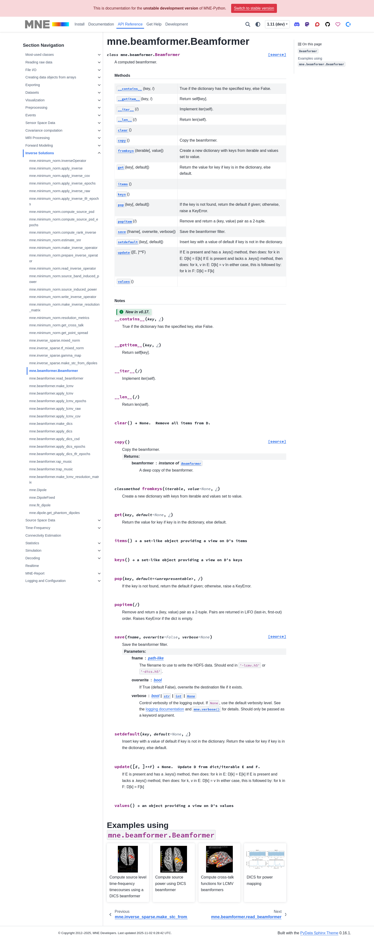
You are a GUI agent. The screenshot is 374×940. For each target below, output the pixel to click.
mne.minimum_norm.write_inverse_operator (62, 297)
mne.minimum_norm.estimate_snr (55, 240)
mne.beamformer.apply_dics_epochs (57, 446)
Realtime (32, 566)
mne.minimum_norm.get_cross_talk (56, 325)
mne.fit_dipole (40, 505)
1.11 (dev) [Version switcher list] (276, 24)
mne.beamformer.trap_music (51, 469)
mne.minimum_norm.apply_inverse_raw (59, 191)
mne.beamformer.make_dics (51, 424)
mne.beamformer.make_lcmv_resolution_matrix (64, 479)
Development (176, 24)
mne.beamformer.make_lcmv (51, 386)
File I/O (30, 70)
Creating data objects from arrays (50, 77)
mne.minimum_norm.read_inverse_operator (62, 268)
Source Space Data (40, 520)
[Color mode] (258, 24)
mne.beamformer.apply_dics (50, 431)
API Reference (130, 24)
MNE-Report (34, 573)
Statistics (32, 543)
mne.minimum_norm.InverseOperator (57, 161)
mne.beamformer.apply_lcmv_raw (55, 409)
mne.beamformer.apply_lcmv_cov (54, 416)
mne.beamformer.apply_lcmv (51, 393)
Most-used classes (39, 55)
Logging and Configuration (45, 581)
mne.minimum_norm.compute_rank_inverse (62, 232)
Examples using (321, 62)
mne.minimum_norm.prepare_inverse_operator (63, 258)
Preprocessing (36, 107)
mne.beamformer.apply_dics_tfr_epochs (59, 454)
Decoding (32, 558)
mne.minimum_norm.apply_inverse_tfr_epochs (64, 201)
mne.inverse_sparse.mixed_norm (54, 340)
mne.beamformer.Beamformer (53, 371)
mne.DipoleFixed (42, 497)
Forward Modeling (39, 145)
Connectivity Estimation (43, 535)
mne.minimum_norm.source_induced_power (63, 289)
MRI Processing (37, 138)
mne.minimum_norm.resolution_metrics (59, 318)
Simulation (33, 550)
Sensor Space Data (40, 123)
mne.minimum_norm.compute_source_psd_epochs (63, 222)
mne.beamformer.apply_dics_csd (54, 439)
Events (30, 115)
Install (80, 24)
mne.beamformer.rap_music (50, 461)
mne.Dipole (38, 490)
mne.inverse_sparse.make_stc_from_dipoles (63, 363)
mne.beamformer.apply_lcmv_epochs (57, 401)
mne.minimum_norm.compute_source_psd (61, 212)
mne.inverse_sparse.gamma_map (55, 355)
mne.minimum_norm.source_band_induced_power (64, 279)
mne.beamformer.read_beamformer (56, 378)
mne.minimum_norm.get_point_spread (58, 333)
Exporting (32, 85)
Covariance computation (43, 130)
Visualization (35, 100)
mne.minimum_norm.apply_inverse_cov (59, 176)
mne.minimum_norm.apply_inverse (56, 168)
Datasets (32, 92)
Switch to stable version (254, 8)
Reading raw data (38, 62)
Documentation (101, 24)
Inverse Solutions (39, 153)
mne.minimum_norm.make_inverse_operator (63, 248)
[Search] (248, 24)
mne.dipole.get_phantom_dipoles (54, 513)
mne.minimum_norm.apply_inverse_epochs (62, 183)
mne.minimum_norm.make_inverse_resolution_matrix (64, 307)
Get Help (153, 24)
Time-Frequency (37, 528)
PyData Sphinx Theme (319, 933)
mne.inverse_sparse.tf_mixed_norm (56, 348)
